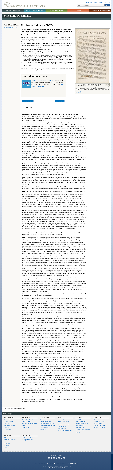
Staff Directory (43, 429)
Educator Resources (56, 11)
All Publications (25, 427)
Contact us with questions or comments (12, 410)
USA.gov (76, 463)
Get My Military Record (81, 420)
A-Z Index (6, 437)
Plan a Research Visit (80, 421)
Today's (28, 420)
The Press (6, 431)
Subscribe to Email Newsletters (29, 423)
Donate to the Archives (99, 421)
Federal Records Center (45, 421)
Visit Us (78, 11)
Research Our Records (13, 11)
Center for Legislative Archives (47, 420)
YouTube (59, 458)
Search (107, 5)
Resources (7, 435)
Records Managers (8, 429)
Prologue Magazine (26, 421)
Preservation (7, 427)
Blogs (23, 425)
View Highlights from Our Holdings (81, 431)
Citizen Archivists (88, 2)
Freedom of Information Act (60, 463)
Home (5, 19)
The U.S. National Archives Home (24, 4)
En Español (6, 445)
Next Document (59, 101)
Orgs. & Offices (44, 417)
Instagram (54, 458)
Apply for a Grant (80, 427)
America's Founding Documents (100, 11)
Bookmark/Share (98, 2)
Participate (97, 417)
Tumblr (56, 458)
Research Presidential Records (83, 429)
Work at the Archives (98, 423)
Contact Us (107, 2)
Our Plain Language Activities (65, 430)
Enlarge (106, 84)
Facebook (49, 458)
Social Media (7, 443)
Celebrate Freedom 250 (99, 427)
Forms (5, 449)
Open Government (62, 428)
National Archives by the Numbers (63, 422)
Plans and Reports (62, 426)
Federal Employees (8, 421)
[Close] (111, 455)
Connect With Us (56, 455)
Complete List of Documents (10, 27)
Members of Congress (9, 425)
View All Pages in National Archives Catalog (84, 91)
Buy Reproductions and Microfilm (27, 440)
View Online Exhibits (80, 425)
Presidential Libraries (45, 427)
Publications (26, 417)
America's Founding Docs (10, 439)
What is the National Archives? (65, 420)
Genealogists (7, 423)
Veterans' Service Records (34, 11)
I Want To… (79, 417)
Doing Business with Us (63, 424)
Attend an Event (97, 420)
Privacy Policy (50, 463)
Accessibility (43, 463)
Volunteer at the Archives (100, 425)
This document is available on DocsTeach (42, 80)
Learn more (99, 467)
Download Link (108, 84)
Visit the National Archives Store (29, 437)
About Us (60, 417)
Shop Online (26, 435)
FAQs (5, 447)
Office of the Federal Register (47, 423)
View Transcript (78, 92)
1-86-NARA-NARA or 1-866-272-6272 (56, 467)
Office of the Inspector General (47, 425)
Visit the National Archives (82, 423)
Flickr (64, 458)
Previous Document (27, 101)
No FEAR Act (71, 463)
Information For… (9, 417)
